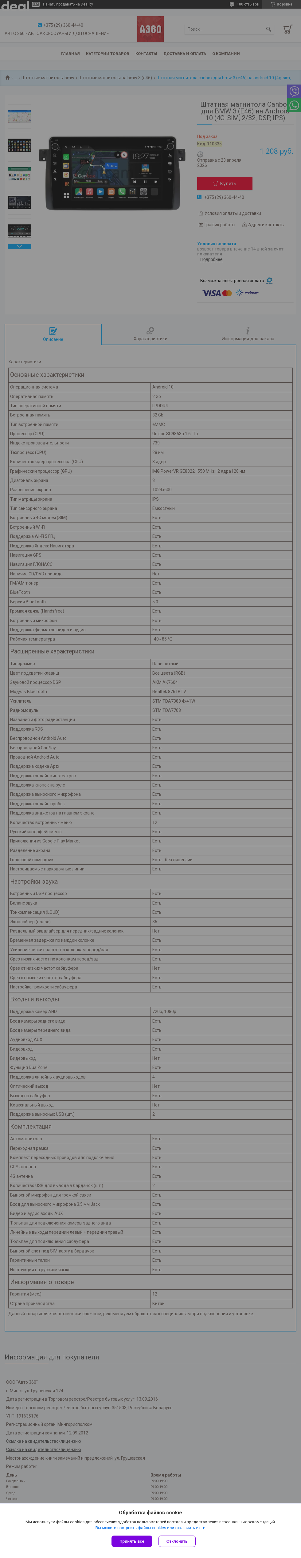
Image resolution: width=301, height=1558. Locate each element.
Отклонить (177, 1541)
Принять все (131, 1541)
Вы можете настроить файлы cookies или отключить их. (148, 1527)
